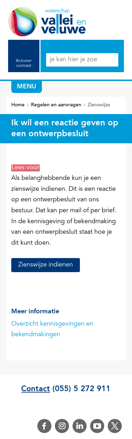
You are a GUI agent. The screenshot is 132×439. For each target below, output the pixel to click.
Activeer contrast (24, 63)
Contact (35, 389)
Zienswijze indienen (45, 265)
